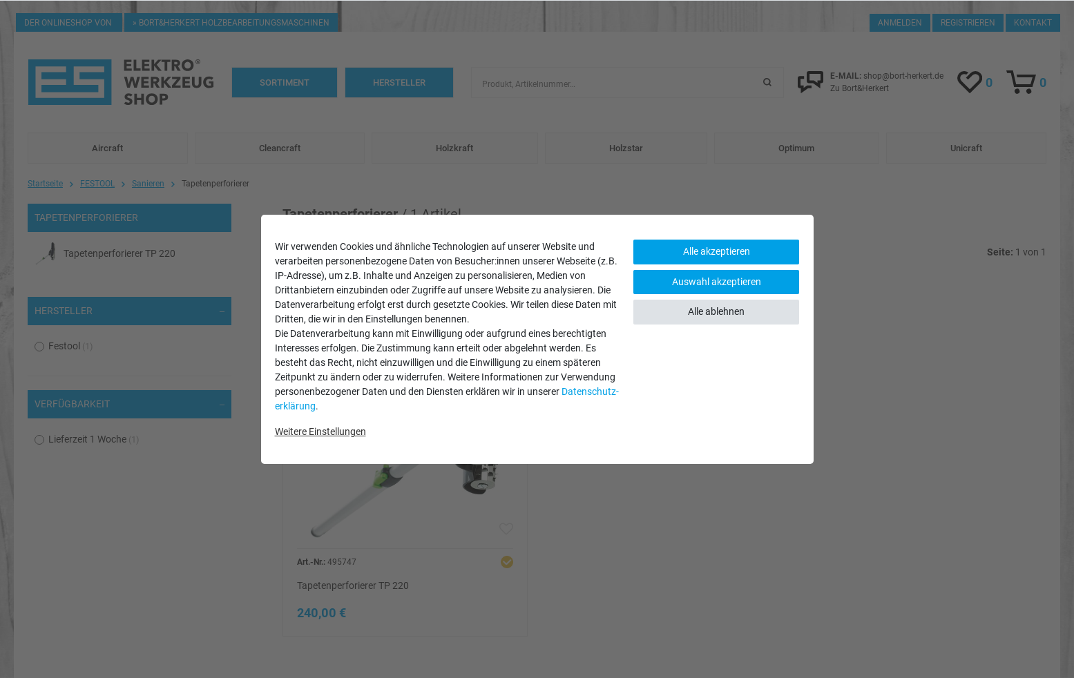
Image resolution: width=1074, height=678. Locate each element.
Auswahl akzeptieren (716, 281)
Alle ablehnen (716, 311)
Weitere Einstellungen (320, 431)
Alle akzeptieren (716, 251)
